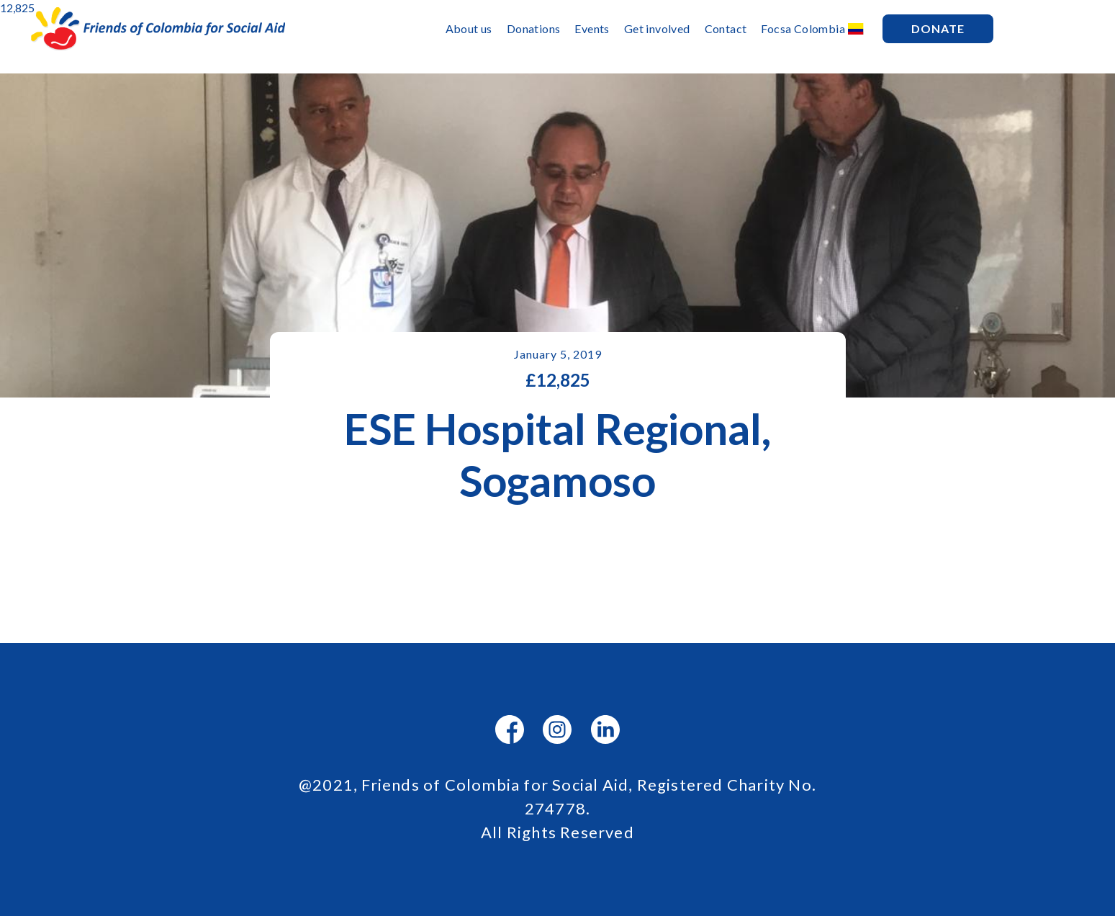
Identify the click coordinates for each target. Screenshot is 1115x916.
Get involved (657, 28)
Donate (938, 28)
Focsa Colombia (803, 28)
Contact (726, 28)
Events (591, 28)
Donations (534, 28)
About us (469, 28)
